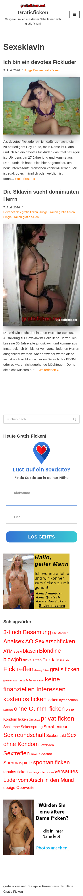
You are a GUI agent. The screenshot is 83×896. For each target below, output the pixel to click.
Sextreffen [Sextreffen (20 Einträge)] (16, 753)
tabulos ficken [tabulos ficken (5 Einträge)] (15, 772)
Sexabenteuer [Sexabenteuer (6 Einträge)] (57, 726)
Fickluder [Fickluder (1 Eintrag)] (65, 660)
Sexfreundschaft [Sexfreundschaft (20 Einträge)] (24, 735)
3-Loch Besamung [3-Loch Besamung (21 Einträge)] (27, 632)
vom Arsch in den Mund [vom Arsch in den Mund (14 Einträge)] (46, 780)
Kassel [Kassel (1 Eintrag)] (40, 680)
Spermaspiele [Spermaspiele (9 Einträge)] (17, 762)
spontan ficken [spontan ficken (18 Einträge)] (51, 762)
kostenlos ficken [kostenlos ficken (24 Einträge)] (25, 699)
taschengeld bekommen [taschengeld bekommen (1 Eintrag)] (41, 772)
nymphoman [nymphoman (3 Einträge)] (68, 700)
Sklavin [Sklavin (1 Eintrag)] (34, 754)
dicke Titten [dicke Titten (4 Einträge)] (32, 660)
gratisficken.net (14, 886)
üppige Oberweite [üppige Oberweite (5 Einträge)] (19, 787)
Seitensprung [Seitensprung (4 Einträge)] (32, 727)
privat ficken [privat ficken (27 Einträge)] (57, 718)
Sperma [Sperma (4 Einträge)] (45, 754)
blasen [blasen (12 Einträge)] (30, 651)
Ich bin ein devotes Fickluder (39, 62)
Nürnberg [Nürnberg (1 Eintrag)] (8, 709)
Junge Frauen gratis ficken (42, 70)
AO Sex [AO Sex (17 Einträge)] (34, 641)
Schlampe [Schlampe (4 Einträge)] (11, 727)
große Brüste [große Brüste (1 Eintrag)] (10, 680)
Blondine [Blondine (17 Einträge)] (50, 651)
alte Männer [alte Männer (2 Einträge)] (60, 633)
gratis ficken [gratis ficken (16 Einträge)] (64, 669)
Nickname (22, 492)
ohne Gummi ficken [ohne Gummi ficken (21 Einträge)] (39, 708)
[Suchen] (36, 419)
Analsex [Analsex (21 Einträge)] (13, 641)
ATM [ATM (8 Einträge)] (8, 651)
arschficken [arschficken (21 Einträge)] (60, 641)
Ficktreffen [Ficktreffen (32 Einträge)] (18, 669)
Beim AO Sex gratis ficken (20, 212)
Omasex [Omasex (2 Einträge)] (34, 719)
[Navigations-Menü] (74, 14)
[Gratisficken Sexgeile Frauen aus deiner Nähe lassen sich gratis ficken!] (33, 14)
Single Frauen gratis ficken (21, 217)
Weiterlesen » (25, 179)
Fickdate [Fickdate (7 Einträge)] (51, 659)
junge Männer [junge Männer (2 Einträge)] (27, 680)
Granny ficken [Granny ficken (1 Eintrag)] (42, 670)
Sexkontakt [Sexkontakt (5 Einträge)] (56, 735)
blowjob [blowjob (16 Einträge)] (12, 659)
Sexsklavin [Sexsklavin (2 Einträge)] (47, 745)
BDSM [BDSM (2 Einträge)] (18, 651)
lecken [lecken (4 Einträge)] (53, 700)
